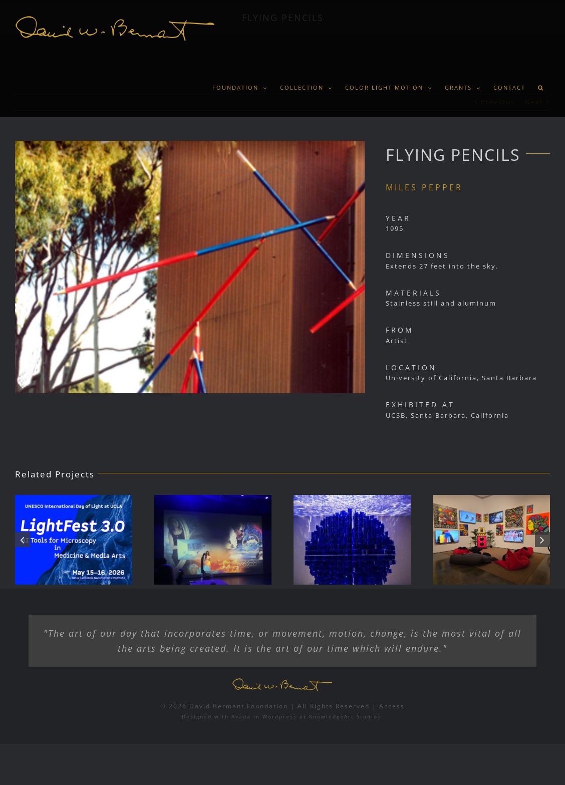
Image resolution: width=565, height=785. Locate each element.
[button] (540, 87)
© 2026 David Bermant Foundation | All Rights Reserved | (269, 706)
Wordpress (279, 716)
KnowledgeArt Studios (345, 716)
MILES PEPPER (424, 187)
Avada (241, 716)
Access (392, 706)
